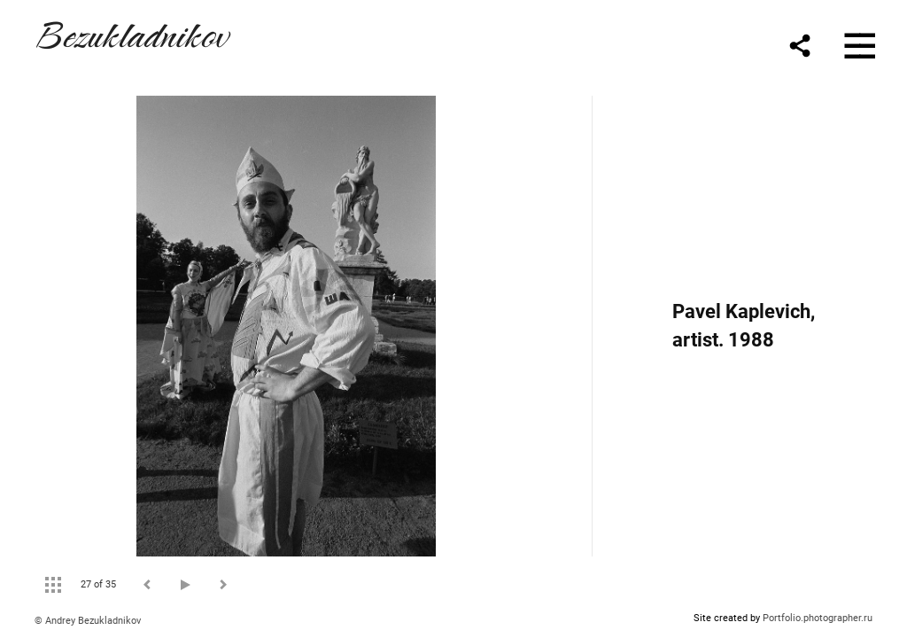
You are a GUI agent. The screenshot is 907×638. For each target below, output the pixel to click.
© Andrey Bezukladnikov (88, 620)
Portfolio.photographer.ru (817, 618)
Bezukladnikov (131, 32)
